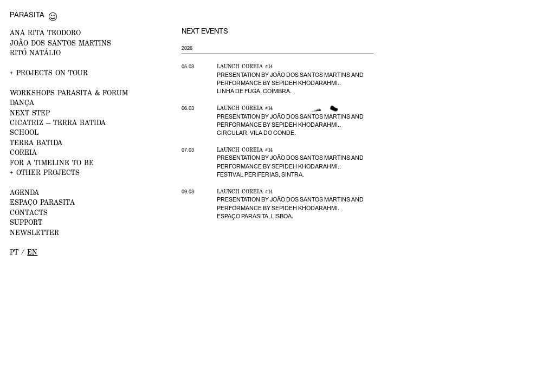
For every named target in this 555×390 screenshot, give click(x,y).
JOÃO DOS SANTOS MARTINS (60, 43)
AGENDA (24, 192)
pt (14, 252)
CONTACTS (29, 213)
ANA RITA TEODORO (45, 33)
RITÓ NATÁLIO (35, 53)
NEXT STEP (30, 113)
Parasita (27, 14)
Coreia (23, 152)
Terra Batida (36, 143)
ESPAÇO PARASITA (42, 202)
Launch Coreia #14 (245, 66)
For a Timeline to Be (52, 163)
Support (26, 222)
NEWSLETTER (34, 233)
